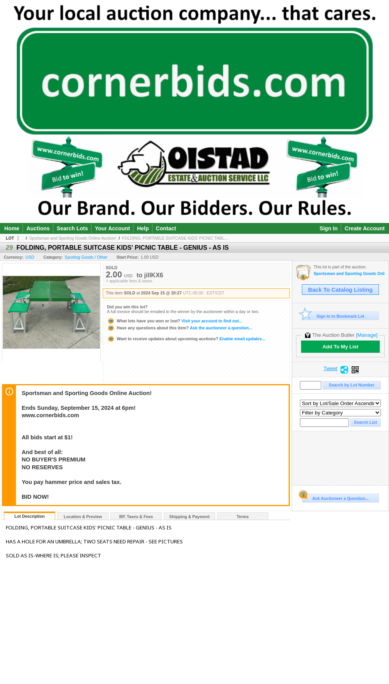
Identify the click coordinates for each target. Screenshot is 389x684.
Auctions (38, 228)
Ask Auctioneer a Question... (335, 497)
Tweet (331, 368)
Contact (166, 228)
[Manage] (366, 335)
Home (11, 228)
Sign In (328, 228)
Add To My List (340, 347)
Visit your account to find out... (174, 321)
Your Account (112, 228)
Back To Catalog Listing (340, 290)
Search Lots (72, 228)
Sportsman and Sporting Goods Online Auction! (72, 238)
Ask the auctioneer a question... (179, 327)
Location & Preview (83, 516)
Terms (243, 516)
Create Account (365, 228)
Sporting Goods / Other (86, 257)
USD (29, 257)
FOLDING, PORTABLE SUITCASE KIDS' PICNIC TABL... (175, 238)
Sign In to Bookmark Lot (333, 316)
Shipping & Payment (189, 516)
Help (143, 228)
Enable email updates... (186, 338)
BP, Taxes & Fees (136, 516)
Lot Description (29, 516)
